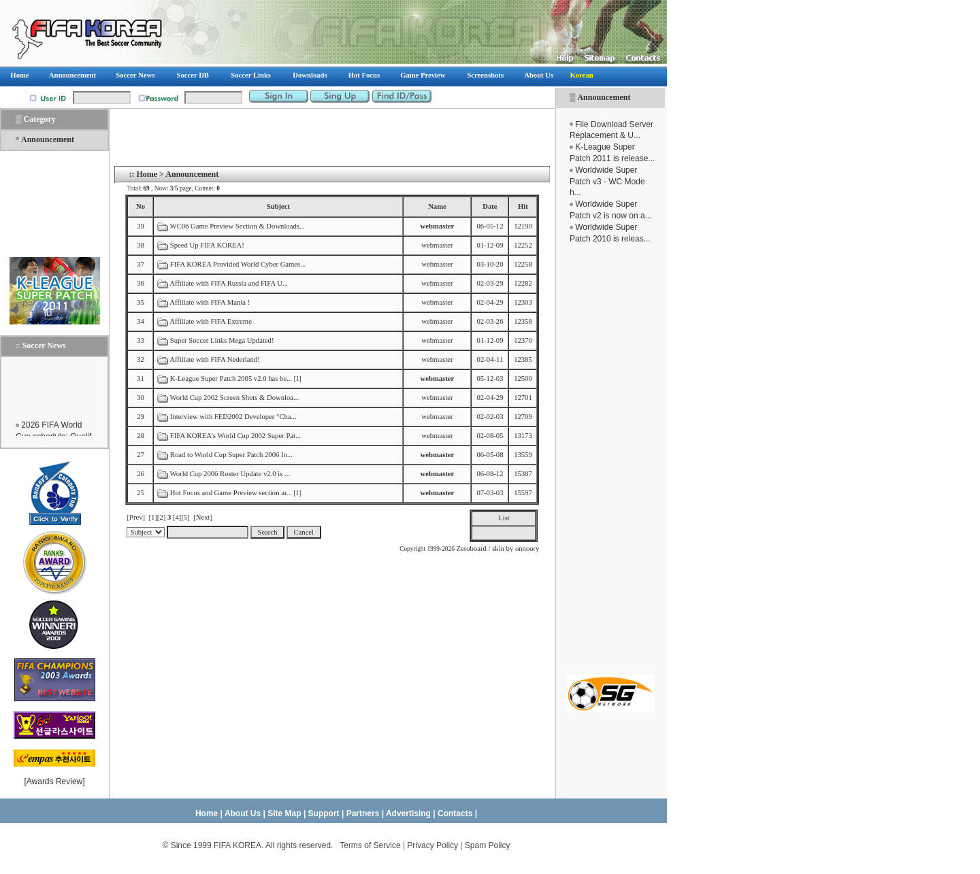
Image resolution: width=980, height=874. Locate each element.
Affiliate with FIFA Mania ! (209, 302)
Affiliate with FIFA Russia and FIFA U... (228, 283)
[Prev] (136, 517)
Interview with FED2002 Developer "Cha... (233, 416)
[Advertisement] (610, 459)
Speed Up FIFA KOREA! (207, 245)
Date (490, 206)
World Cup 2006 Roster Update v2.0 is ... (230, 473)
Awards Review (54, 781)
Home (146, 174)
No (140, 206)
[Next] (202, 517)
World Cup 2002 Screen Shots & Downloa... (234, 397)
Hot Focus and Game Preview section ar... (231, 493)
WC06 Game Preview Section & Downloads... (237, 226)
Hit (523, 206)
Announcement (603, 97)
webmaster (437, 245)
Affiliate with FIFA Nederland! (214, 359)
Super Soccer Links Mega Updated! (222, 340)
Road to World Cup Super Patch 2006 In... (231, 454)
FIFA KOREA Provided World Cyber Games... (238, 264)
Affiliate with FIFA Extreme (210, 321)
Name (437, 206)
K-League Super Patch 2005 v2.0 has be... (231, 378)
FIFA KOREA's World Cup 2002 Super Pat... (235, 435)
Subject (278, 206)
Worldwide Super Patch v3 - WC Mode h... (607, 181)
